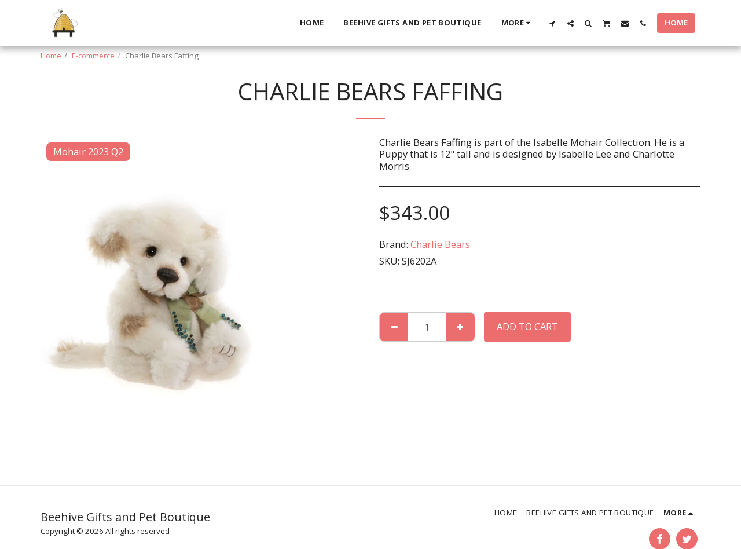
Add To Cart (527, 326)
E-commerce (93, 55)
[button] (552, 23)
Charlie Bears (440, 244)
